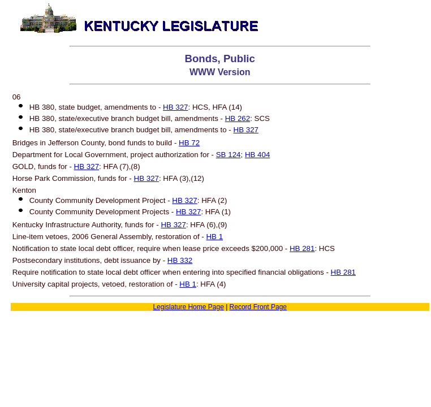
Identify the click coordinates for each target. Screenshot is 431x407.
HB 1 (214, 236)
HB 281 (302, 248)
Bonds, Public (220, 58)
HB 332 (179, 260)
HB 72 (189, 142)
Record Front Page (258, 307)
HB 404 (257, 154)
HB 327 (175, 107)
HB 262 (237, 118)
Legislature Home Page (188, 307)
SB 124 (228, 154)
